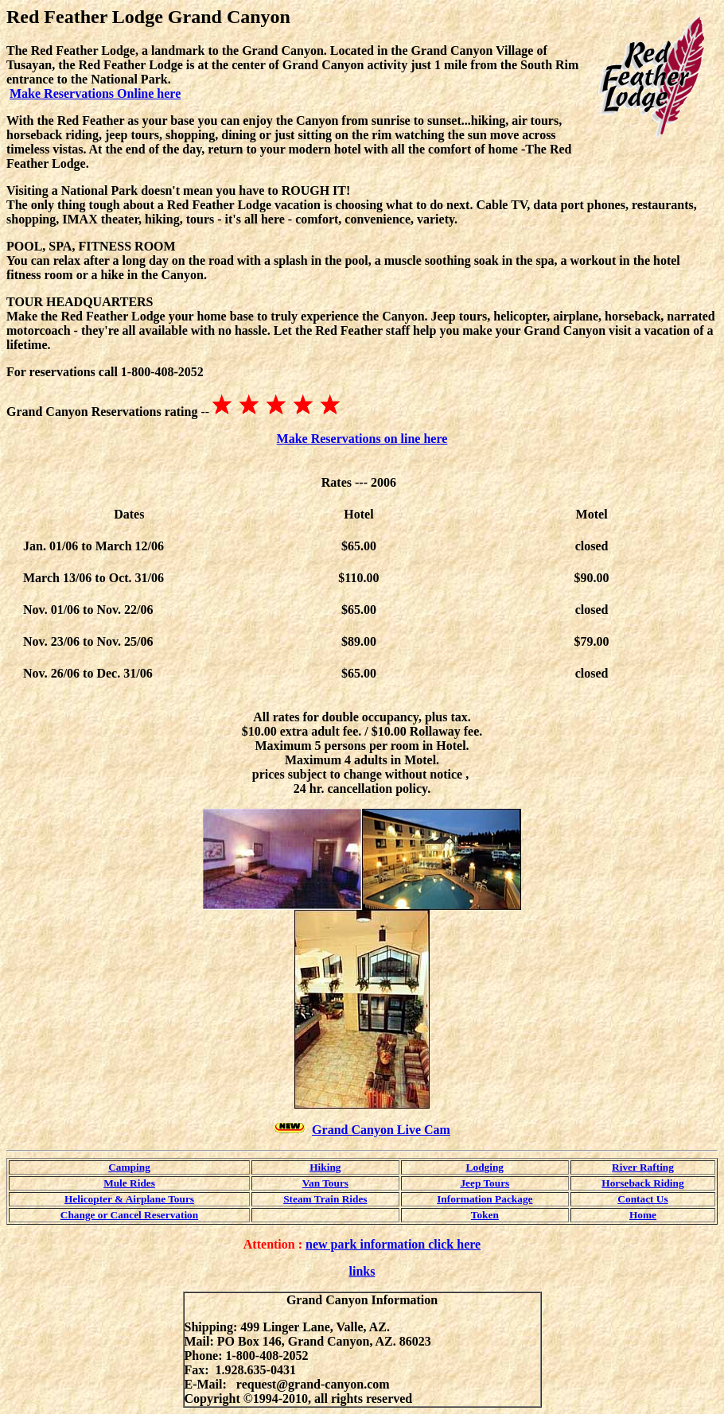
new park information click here (393, 1244)
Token (485, 1215)
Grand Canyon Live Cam (381, 1129)
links (362, 1271)
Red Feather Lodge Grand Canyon (148, 16)
